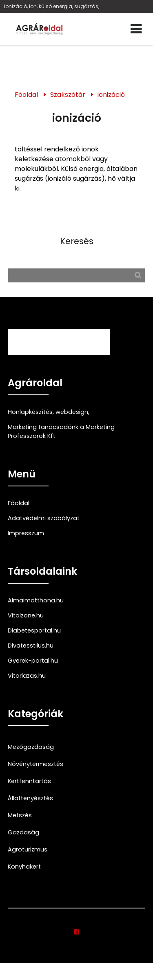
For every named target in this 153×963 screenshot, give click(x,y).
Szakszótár (67, 94)
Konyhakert (24, 866)
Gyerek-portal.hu (33, 661)
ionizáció (111, 94)
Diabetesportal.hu (34, 630)
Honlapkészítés (30, 412)
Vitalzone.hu (26, 615)
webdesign (71, 412)
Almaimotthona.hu (36, 600)
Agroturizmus (27, 849)
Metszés (20, 815)
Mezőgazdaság (31, 747)
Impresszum (26, 533)
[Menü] (136, 29)
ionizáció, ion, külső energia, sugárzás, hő (55, 6)
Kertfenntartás (29, 781)
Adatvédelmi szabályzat (44, 518)
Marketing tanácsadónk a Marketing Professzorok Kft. (61, 431)
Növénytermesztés (35, 764)
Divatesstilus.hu (30, 645)
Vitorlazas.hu (27, 676)
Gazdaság (23, 832)
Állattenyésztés (30, 798)
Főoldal (26, 94)
